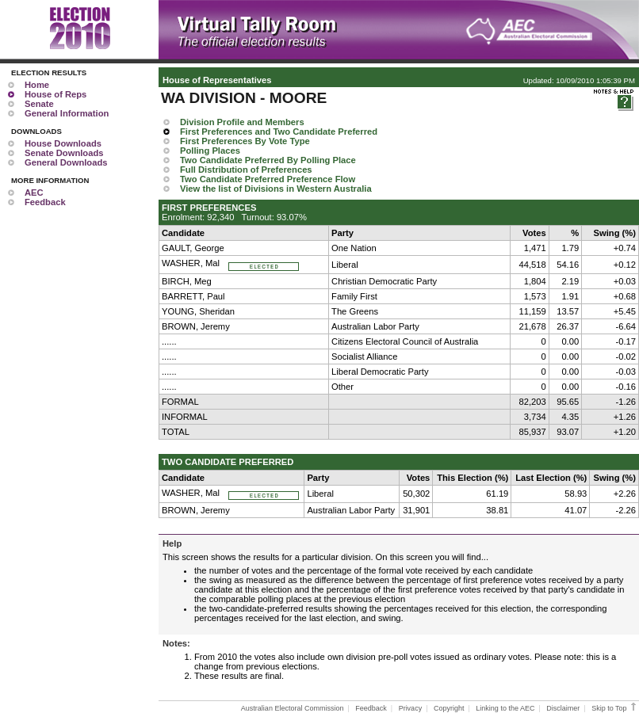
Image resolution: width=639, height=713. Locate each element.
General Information (67, 113)
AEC (34, 192)
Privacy (411, 708)
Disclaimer (563, 708)
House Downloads (63, 143)
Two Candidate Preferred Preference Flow (267, 179)
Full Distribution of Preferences (246, 169)
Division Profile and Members (242, 122)
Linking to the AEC (505, 708)
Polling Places (210, 150)
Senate (39, 104)
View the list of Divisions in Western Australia (276, 188)
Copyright (449, 708)
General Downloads (66, 162)
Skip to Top (614, 708)
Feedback (45, 202)
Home (37, 85)
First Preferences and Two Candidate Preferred (278, 131)
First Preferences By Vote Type (245, 141)
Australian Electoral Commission (292, 708)
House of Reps (55, 94)
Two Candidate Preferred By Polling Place (268, 160)
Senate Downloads (64, 153)
